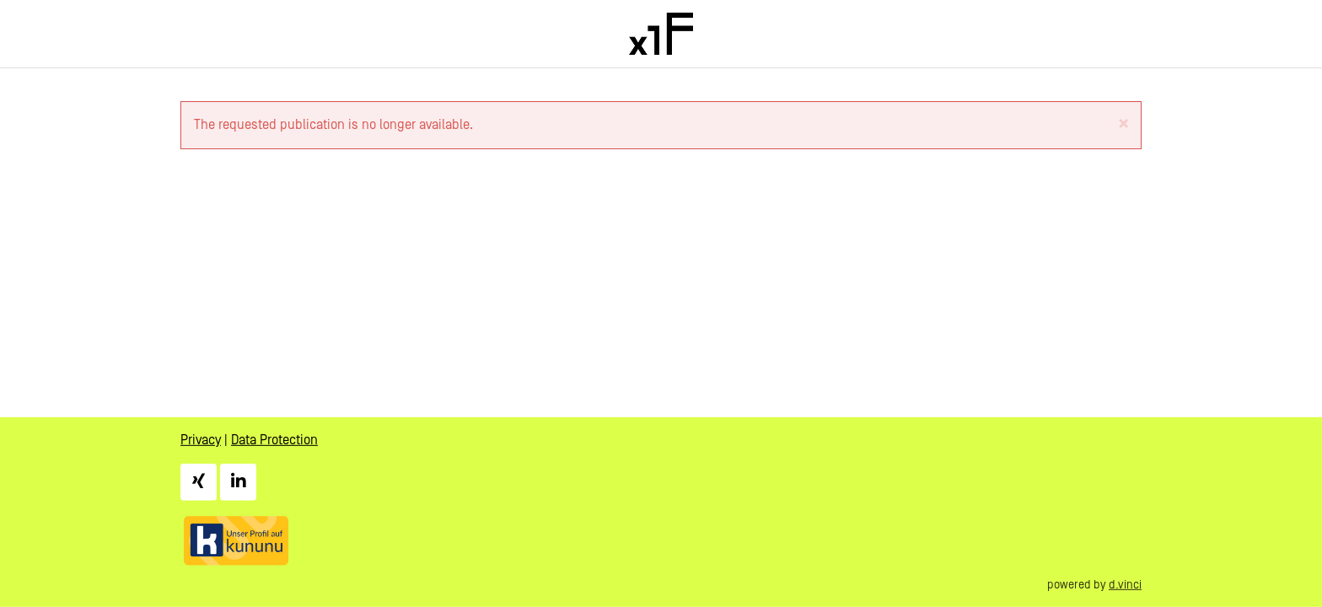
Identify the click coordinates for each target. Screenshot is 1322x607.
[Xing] (198, 481)
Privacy (200, 440)
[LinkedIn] (238, 481)
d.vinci (1125, 584)
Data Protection (274, 440)
